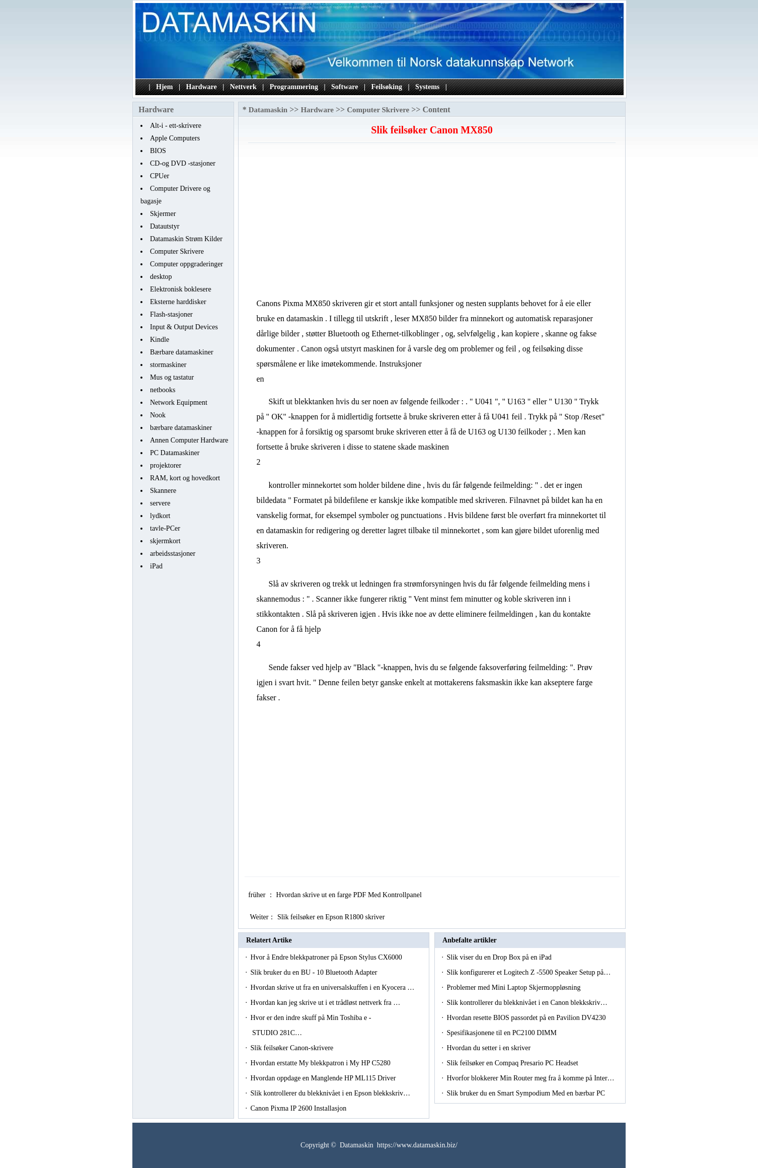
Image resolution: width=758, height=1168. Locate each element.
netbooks (163, 390)
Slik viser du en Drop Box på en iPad (499, 957)
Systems (427, 87)
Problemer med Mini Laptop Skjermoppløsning (514, 987)
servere (160, 503)
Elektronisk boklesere (180, 289)
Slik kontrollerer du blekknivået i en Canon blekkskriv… (526, 1002)
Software (344, 87)
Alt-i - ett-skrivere (175, 125)
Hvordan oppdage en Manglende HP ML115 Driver (324, 1078)
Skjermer (163, 213)
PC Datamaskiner (174, 453)
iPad (156, 566)
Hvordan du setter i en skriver (489, 1048)
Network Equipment (178, 402)
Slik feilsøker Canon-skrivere (292, 1048)
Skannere (163, 490)
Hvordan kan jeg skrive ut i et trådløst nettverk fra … (325, 1002)
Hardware (201, 87)
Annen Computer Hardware (189, 440)
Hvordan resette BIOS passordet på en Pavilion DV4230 (527, 1017)
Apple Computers (175, 138)
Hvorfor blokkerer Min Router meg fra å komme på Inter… (530, 1078)
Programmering (294, 87)
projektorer (165, 465)
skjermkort (165, 541)
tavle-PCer (165, 528)
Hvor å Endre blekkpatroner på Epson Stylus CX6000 (327, 957)
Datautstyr (164, 226)
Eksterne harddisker (178, 302)
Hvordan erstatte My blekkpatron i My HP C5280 (321, 1063)
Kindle (159, 339)
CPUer (159, 176)
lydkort (160, 516)
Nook (158, 415)
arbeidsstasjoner (172, 553)
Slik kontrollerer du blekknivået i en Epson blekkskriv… (330, 1093)
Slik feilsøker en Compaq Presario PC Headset (513, 1063)
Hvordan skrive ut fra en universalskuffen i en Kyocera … (332, 987)
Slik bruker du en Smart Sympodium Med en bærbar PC (526, 1093)
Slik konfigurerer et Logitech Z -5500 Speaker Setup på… (528, 972)
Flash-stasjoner (171, 314)
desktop (161, 276)
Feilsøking (386, 87)
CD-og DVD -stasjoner (182, 163)
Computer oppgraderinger (186, 264)
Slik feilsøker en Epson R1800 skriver (332, 917)
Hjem (164, 87)
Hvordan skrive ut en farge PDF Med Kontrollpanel (349, 895)
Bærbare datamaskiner (181, 352)
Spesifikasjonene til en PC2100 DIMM (502, 1033)
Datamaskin (268, 110)
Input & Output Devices (184, 327)
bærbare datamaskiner (181, 427)
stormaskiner (168, 365)
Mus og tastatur (172, 377)
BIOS (158, 151)
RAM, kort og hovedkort (185, 478)
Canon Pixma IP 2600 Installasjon (299, 1108)
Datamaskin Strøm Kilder (186, 239)
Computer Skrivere (177, 251)
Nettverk (243, 87)
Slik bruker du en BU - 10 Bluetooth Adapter (314, 972)
